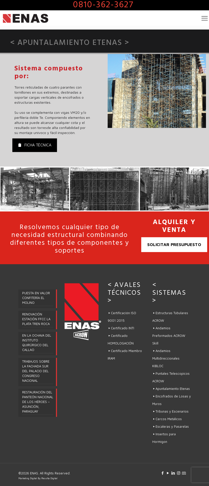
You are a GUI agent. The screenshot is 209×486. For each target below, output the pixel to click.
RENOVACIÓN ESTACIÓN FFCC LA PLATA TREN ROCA (36, 319)
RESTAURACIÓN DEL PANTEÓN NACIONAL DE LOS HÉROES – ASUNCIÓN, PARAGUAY (37, 401)
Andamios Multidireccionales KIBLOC (166, 358)
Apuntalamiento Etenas (173, 389)
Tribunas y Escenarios (172, 411)
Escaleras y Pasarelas (172, 426)
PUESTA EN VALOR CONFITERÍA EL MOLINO (36, 298)
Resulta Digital (49, 478)
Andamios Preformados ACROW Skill (168, 335)
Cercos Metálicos (169, 419)
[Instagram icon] (179, 473)
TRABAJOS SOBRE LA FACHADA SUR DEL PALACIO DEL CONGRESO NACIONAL (35, 371)
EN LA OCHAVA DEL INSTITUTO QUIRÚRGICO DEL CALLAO (36, 342)
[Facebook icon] (163, 473)
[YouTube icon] (168, 473)
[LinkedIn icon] (173, 473)
